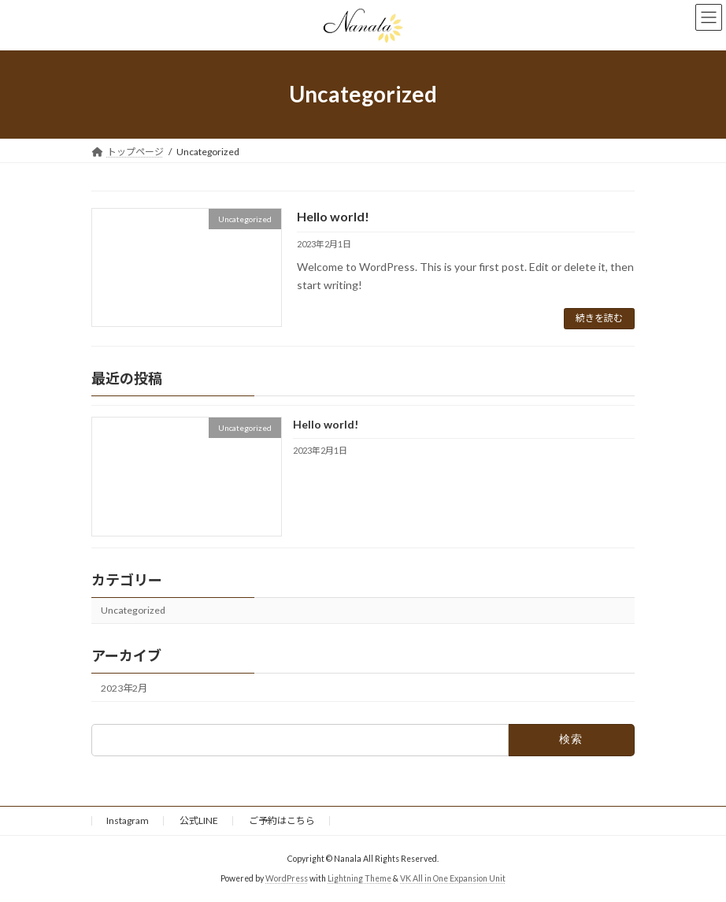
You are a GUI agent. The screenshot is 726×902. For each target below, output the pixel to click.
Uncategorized (133, 610)
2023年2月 (124, 688)
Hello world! (333, 216)
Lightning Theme (359, 877)
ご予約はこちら (282, 820)
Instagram (127, 820)
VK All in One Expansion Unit (453, 877)
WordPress (286, 877)
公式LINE (199, 820)
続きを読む (599, 318)
